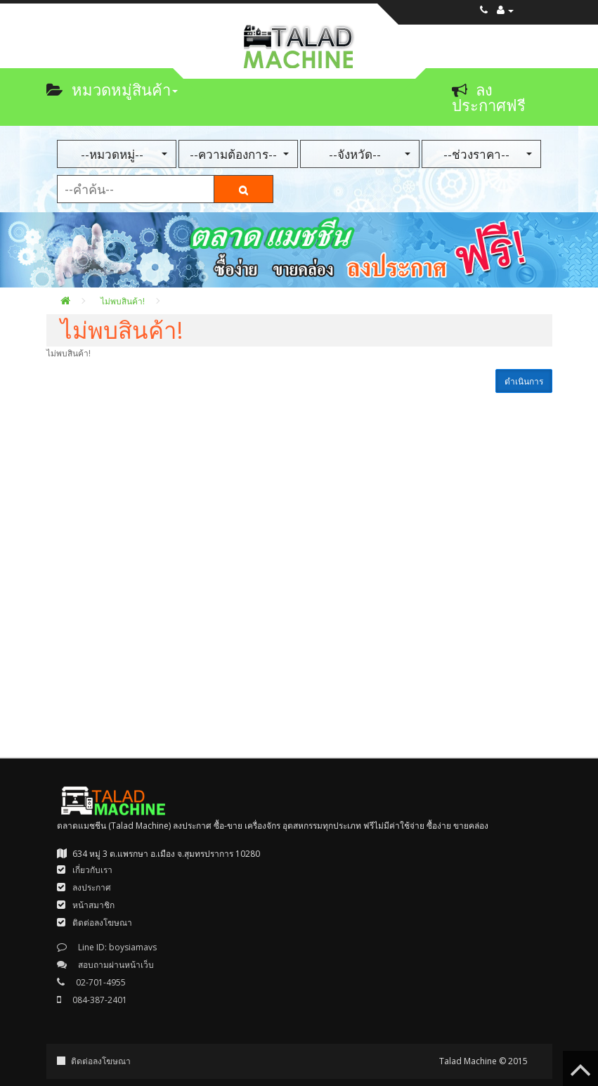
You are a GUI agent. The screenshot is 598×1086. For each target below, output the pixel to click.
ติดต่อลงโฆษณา (101, 1061)
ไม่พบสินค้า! (122, 301)
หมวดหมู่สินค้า (112, 89)
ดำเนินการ (524, 381)
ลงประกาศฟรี (489, 97)
